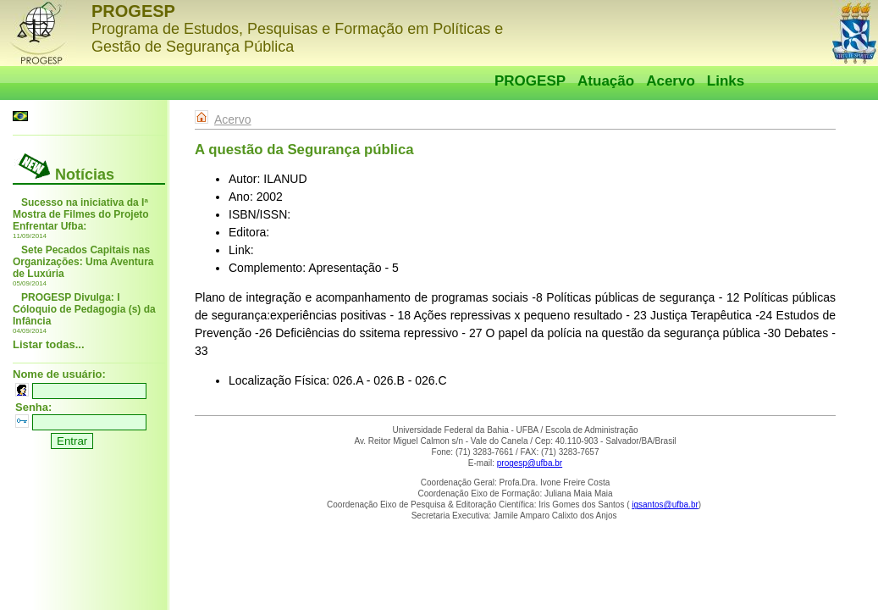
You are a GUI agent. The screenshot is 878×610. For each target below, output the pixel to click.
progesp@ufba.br (529, 463)
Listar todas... (49, 344)
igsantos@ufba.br (665, 504)
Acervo (670, 81)
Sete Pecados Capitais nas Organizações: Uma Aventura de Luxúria (83, 262)
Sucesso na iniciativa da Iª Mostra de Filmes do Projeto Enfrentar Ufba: (81, 214)
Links (725, 81)
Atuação (605, 81)
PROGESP (530, 81)
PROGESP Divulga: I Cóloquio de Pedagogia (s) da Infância (84, 309)
